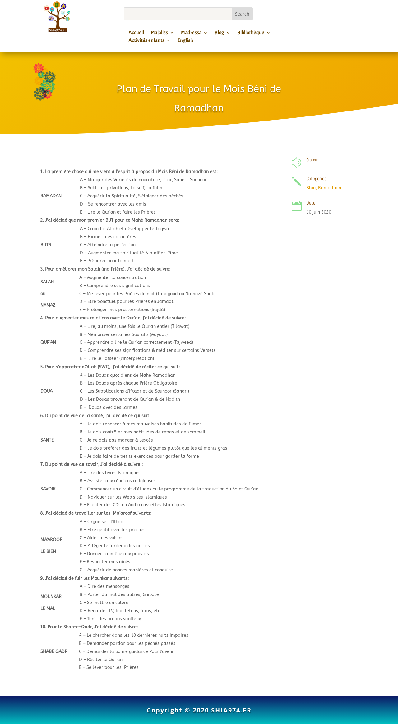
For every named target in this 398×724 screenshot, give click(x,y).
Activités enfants (146, 41)
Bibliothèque (250, 33)
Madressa (191, 33)
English (185, 41)
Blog (219, 33)
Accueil (136, 33)
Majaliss (159, 33)
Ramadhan (329, 188)
